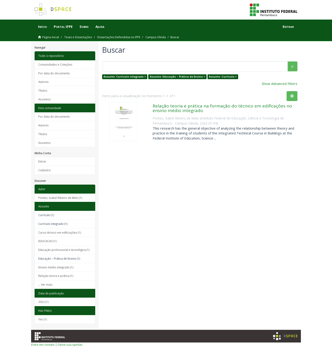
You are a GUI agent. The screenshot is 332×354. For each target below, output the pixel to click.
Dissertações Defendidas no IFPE (118, 37)
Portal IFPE (63, 26)
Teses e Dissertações (78, 37)
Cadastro (44, 170)
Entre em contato (43, 344)
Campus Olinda (155, 37)
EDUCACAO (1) (47, 241)
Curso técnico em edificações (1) (59, 232)
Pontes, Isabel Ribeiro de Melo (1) (60, 198)
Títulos (42, 90)
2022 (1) (43, 302)
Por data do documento (54, 73)
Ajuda (99, 26)
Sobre (84, 26)
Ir (292, 66)
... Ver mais (45, 284)
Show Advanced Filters (279, 83)
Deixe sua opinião (70, 344)
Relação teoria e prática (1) (55, 276)
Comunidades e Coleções (55, 64)
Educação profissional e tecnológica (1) (64, 250)
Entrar (42, 161)
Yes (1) (42, 319)
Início (42, 26)
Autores (43, 82)
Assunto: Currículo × (223, 76)
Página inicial (50, 37)
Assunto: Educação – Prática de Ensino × (177, 76)
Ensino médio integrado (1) (56, 267)
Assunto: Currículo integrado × (125, 76)
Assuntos (44, 99)
